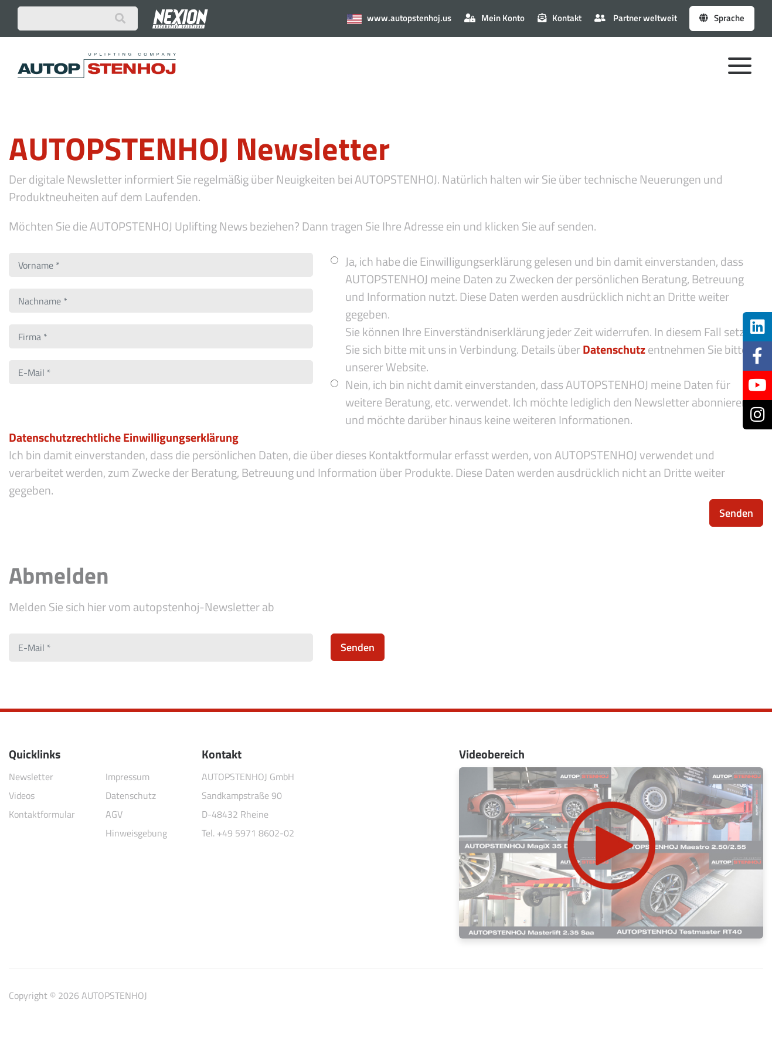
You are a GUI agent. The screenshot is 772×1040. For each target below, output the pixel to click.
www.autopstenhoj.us (399, 18)
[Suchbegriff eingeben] (78, 18)
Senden (736, 513)
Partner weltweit (635, 18)
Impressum (127, 777)
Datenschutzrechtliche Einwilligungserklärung (124, 437)
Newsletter (31, 777)
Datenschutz (614, 349)
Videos (22, 795)
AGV (114, 814)
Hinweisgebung (136, 833)
